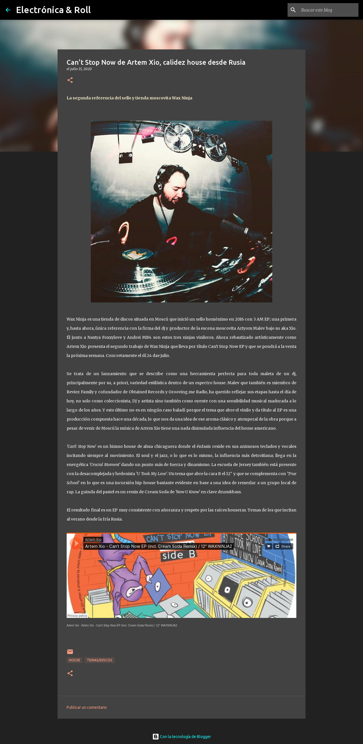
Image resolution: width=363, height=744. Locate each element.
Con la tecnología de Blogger (181, 736)
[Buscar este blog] (328, 10)
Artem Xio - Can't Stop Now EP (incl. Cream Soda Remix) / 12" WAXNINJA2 (129, 625)
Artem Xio (73, 625)
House (74, 660)
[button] (70, 80)
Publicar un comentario (87, 707)
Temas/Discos (99, 660)
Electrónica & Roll (53, 10)
